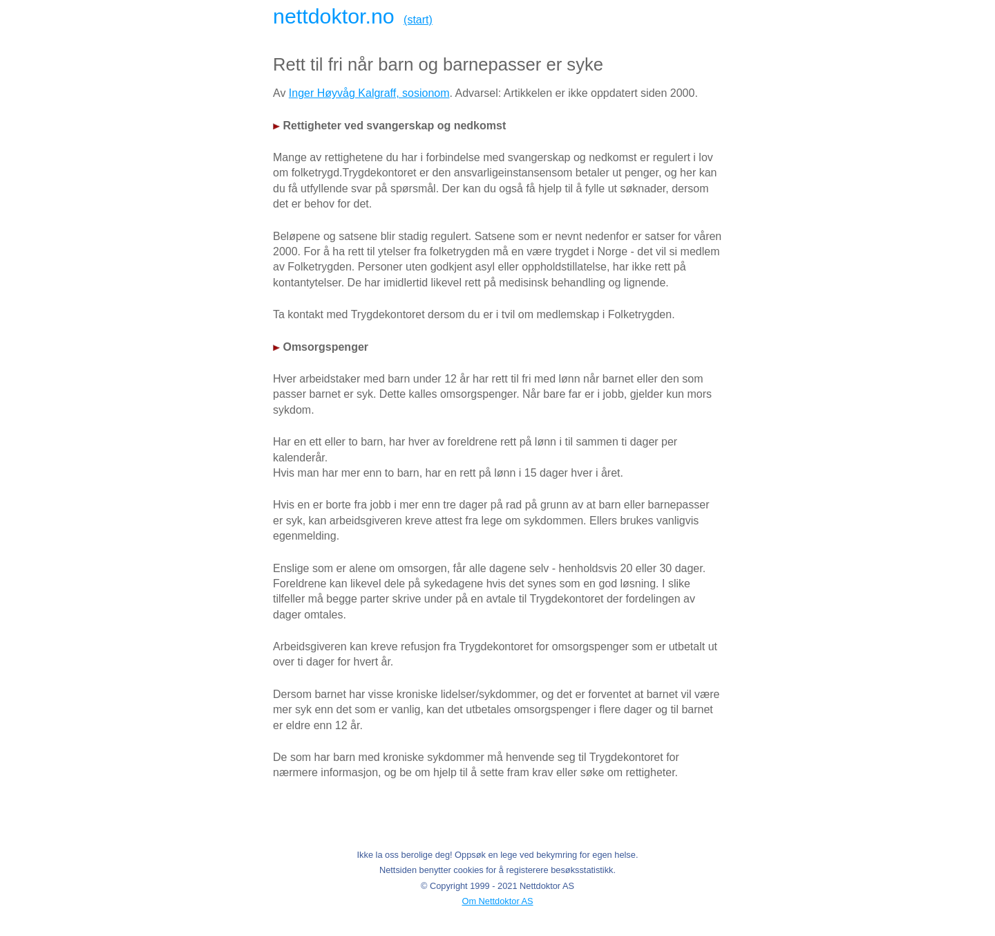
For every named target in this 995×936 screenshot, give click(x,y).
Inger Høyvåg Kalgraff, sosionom (369, 93)
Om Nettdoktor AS (497, 901)
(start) (418, 20)
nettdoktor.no (334, 16)
